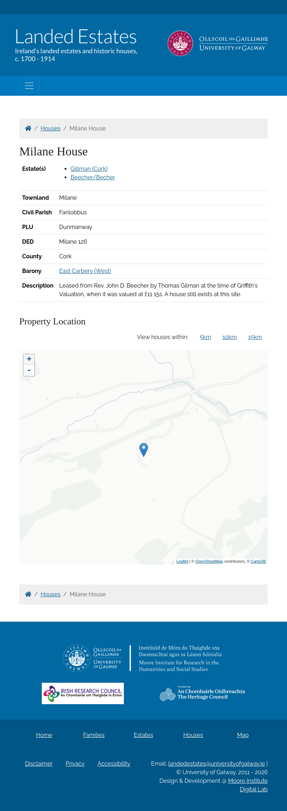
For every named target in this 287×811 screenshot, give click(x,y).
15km (255, 337)
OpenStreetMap (209, 561)
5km (205, 337)
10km (229, 337)
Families (94, 735)
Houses (51, 128)
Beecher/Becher (93, 177)
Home (44, 735)
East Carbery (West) (85, 271)
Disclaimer (39, 763)
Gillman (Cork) (89, 168)
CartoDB (258, 561)
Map (243, 735)
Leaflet (182, 561)
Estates (143, 735)
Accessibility (113, 763)
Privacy (75, 763)
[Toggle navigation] (29, 86)
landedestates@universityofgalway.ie (216, 763)
